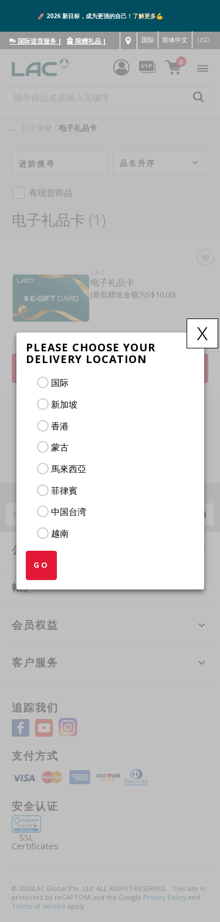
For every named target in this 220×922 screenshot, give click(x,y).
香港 (60, 426)
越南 (60, 533)
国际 (60, 382)
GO (41, 565)
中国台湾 (68, 511)
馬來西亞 (68, 468)
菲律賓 (64, 490)
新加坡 (64, 404)
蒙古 (60, 447)
